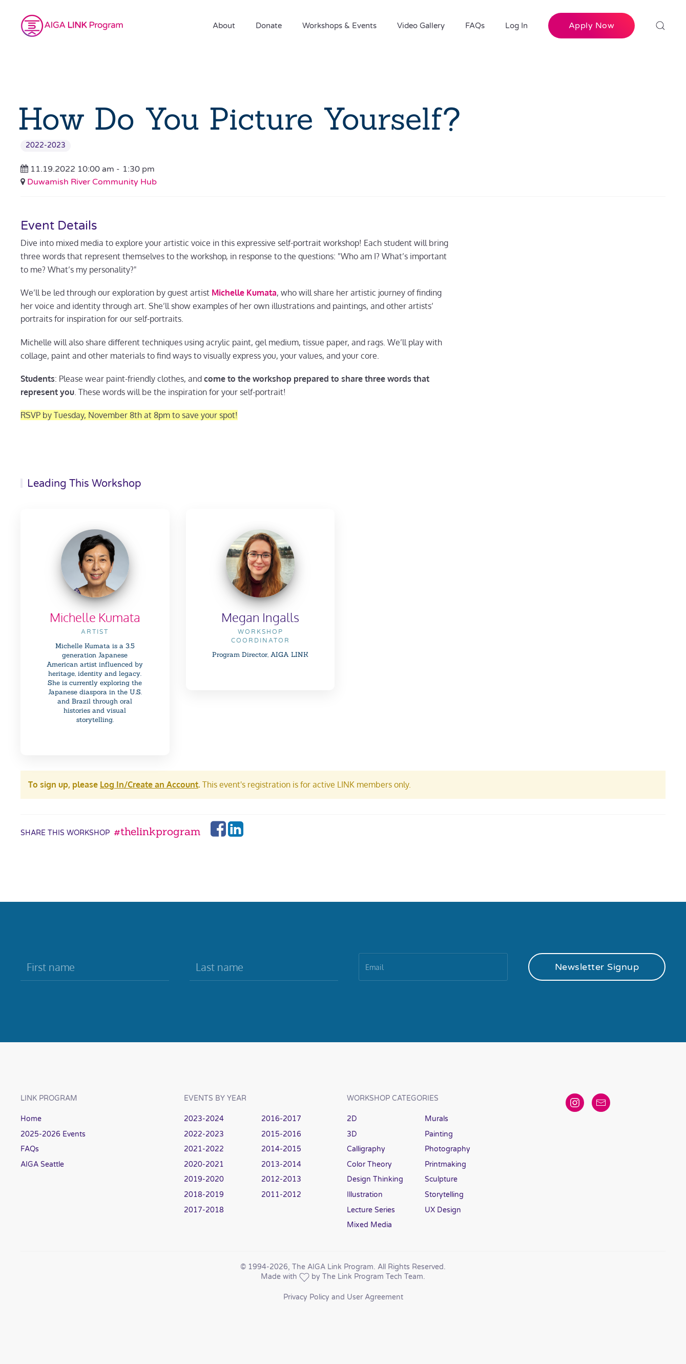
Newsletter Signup (597, 967)
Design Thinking (375, 1179)
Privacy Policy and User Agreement (343, 1297)
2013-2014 (281, 1164)
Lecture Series (371, 1210)
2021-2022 (204, 1149)
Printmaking (445, 1164)
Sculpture (441, 1179)
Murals (436, 1118)
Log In (516, 25)
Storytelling (444, 1194)
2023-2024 (204, 1118)
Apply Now (592, 25)
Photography (447, 1149)
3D (352, 1134)
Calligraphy (366, 1149)
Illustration (365, 1194)
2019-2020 (204, 1179)
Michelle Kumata (95, 617)
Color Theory (369, 1164)
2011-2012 (281, 1194)
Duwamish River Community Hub (92, 182)
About (224, 25)
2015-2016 (281, 1134)
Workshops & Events (339, 25)
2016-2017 (281, 1118)
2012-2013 (281, 1179)
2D (352, 1118)
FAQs (475, 25)
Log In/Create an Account (149, 784)
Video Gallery (421, 25)
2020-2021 (204, 1164)
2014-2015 (281, 1149)
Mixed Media (369, 1225)
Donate (269, 25)
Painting (439, 1134)
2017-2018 (204, 1210)
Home (30, 1118)
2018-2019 (204, 1194)
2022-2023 (46, 145)
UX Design (443, 1210)
